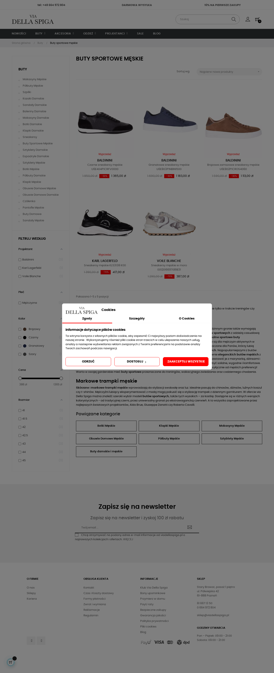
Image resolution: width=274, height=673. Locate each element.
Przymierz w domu (152, 599)
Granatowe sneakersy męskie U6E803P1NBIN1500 (169, 167)
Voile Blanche (169, 261)
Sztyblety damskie (35, 150)
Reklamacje (91, 610)
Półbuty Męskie (169, 438)
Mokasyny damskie (36, 118)
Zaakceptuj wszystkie (186, 361)
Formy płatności (94, 599)
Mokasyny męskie (34, 79)
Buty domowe (32, 214)
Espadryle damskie (36, 156)
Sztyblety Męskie (232, 438)
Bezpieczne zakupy (153, 610)
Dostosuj (137, 362)
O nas (31, 587)
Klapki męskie (32, 182)
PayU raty (146, 604)
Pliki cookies (148, 626)
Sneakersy (30, 137)
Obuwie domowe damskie (41, 195)
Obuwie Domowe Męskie (106, 438)
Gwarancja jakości (153, 615)
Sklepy (31, 593)
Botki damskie (32, 124)
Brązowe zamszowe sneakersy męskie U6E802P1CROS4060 (233, 167)
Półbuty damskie (34, 175)
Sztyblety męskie (34, 162)
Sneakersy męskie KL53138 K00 (105, 265)
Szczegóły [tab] (137, 318)
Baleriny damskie (34, 111)
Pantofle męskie (33, 207)
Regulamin (90, 615)
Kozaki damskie (33, 98)
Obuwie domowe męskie (39, 188)
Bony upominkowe (152, 593)
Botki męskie (31, 169)
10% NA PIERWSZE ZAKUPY (222, 5)
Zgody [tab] (87, 318)
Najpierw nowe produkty (231, 71)
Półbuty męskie (33, 85)
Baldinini (104, 160)
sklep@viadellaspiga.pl (213, 615)
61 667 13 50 (204, 603)
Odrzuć (88, 361)
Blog (143, 632)
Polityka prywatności (154, 621)
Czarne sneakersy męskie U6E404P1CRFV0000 (104, 167)
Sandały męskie (33, 220)
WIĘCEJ (128, 539)
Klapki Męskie (169, 426)
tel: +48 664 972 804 (51, 5)
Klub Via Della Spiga (154, 587)
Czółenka (29, 201)
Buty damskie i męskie (106, 451)
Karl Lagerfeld (105, 261)
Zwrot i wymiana (94, 604)
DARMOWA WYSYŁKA (137, 5)
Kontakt (88, 587)
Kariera (32, 599)
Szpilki (27, 92)
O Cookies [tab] (187, 318)
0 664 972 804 (206, 607)
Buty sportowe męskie (38, 143)
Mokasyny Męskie (232, 426)
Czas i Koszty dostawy (98, 593)
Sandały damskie (35, 105)
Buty (22, 69)
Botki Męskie (106, 426)
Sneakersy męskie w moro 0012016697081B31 (169, 267)
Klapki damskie (33, 130)
